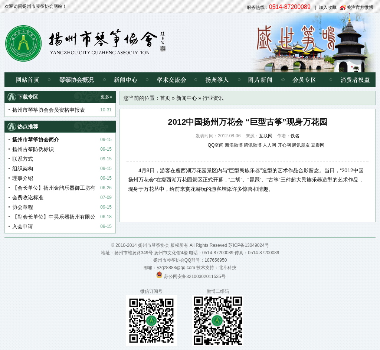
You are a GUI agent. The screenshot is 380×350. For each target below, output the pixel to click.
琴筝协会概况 (76, 79)
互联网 (265, 135)
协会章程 (22, 207)
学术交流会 (171, 79)
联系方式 (22, 159)
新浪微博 (234, 145)
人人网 (269, 145)
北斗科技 (227, 267)
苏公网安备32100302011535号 (194, 276)
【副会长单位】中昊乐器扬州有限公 (53, 217)
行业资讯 (213, 98)
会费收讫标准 (27, 197)
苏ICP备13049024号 (248, 245)
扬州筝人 (217, 79)
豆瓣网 (317, 145)
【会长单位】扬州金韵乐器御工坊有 (53, 188)
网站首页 (26, 79)
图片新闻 (260, 79)
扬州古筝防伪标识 (33, 149)
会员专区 (303, 79)
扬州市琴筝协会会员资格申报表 (48, 110)
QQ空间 (216, 145)
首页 (165, 98)
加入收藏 (328, 7)
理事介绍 (22, 178)
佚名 (295, 135)
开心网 (284, 145)
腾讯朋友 (301, 145)
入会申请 (22, 226)
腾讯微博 (253, 145)
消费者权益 (349, 79)
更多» (106, 96)
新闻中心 (125, 79)
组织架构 (22, 168)
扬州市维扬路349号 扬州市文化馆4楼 (151, 252)
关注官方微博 (360, 7)
